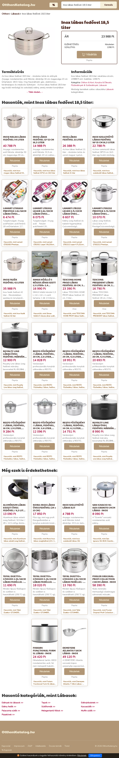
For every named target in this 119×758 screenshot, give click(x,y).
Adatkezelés (40, 746)
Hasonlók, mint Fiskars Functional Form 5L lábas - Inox (44, 684)
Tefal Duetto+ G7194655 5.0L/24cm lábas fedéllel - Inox (44, 580)
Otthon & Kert (87, 82)
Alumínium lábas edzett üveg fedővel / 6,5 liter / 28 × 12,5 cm (14, 509)
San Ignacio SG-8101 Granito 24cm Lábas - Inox (103, 507)
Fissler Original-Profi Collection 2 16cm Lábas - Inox (104, 578)
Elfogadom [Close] (95, 755)
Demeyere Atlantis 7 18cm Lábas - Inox (72, 650)
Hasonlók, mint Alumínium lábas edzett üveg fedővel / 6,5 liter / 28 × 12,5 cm (15, 541)
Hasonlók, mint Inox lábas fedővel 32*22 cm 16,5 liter (44, 172)
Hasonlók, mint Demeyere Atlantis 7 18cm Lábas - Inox (73, 684)
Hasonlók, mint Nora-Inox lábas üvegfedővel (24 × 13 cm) (44, 541)
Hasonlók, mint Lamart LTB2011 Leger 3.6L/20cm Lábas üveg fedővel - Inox (43, 244)
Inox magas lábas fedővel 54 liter (14, 138)
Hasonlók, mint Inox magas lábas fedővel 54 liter (14, 173)
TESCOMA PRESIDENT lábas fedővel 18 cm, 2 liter (102, 284)
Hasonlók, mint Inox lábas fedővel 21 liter (74, 172)
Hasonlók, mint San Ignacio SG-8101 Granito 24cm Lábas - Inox (103, 541)
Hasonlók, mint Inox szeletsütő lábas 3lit (71, 540)
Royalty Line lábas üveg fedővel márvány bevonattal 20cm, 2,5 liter (103, 428)
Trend (67, 746)
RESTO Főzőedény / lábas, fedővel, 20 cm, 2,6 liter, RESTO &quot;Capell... (44, 356)
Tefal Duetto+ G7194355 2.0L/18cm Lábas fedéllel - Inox (14, 580)
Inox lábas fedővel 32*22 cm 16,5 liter (43, 139)
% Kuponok (7, 750)
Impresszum (19, 746)
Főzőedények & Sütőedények (84, 85)
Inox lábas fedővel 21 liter (73, 138)
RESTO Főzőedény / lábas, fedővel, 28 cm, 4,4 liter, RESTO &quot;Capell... (103, 356)
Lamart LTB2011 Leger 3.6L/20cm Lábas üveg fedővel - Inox (43, 212)
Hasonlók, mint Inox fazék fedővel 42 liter (14, 314)
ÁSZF (30, 746)
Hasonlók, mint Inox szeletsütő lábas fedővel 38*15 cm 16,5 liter (103, 173)
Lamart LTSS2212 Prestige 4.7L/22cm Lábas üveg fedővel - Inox (103, 212)
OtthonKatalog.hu (18, 4)
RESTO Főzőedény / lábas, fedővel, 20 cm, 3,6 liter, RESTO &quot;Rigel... (44, 428)
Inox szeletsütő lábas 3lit (73, 506)
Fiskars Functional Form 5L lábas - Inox (44, 650)
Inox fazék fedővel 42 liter (13, 281)
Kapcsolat (6, 746)
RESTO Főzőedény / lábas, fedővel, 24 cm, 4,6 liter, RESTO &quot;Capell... (74, 356)
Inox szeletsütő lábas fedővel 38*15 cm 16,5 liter (103, 139)
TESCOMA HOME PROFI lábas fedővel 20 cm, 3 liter (73, 284)
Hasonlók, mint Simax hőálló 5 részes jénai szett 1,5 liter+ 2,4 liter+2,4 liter (44, 316)
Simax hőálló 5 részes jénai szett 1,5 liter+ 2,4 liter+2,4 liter (44, 284)
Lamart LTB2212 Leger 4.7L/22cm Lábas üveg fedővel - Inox (72, 212)
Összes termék (55, 746)
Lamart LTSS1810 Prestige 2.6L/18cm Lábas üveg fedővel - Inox (14, 212)
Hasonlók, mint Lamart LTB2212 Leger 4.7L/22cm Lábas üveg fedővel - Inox (73, 244)
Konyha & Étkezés (103, 82)
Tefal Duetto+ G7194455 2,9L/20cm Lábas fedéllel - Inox (74, 580)
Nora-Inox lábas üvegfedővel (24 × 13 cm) (44, 507)
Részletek (15, 160)
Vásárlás (89, 54)
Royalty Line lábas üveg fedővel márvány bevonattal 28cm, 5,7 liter (14, 356)
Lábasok (103, 85)
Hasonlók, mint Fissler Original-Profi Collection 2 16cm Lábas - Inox (103, 612)
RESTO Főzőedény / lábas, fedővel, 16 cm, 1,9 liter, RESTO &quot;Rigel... (14, 428)
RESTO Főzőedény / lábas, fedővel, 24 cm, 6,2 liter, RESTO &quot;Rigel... (74, 428)
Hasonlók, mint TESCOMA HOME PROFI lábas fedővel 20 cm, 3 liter (74, 316)
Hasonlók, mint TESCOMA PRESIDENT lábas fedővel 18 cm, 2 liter (103, 316)
